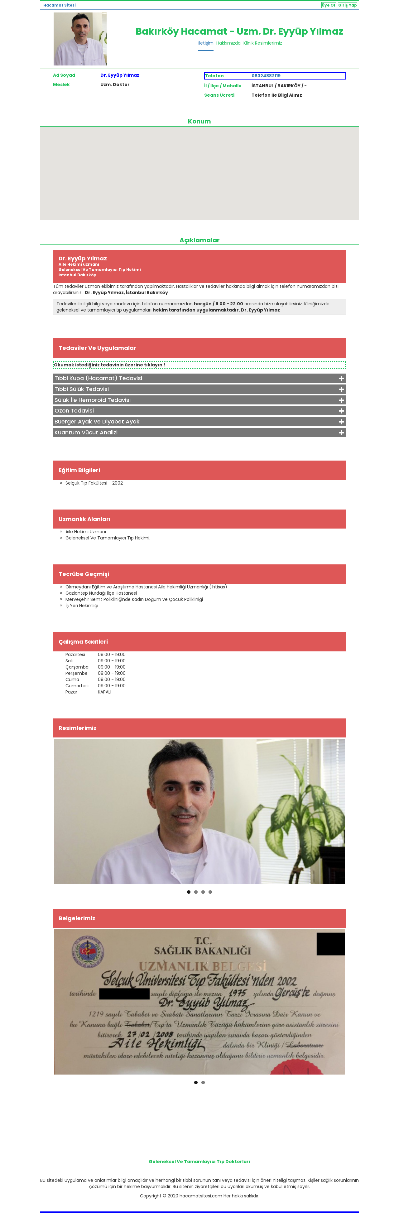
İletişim (206, 43)
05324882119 (266, 76)
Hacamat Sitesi (59, 5)
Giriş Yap (347, 5)
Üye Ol (329, 5)
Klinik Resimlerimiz (262, 43)
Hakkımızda (228, 43)
